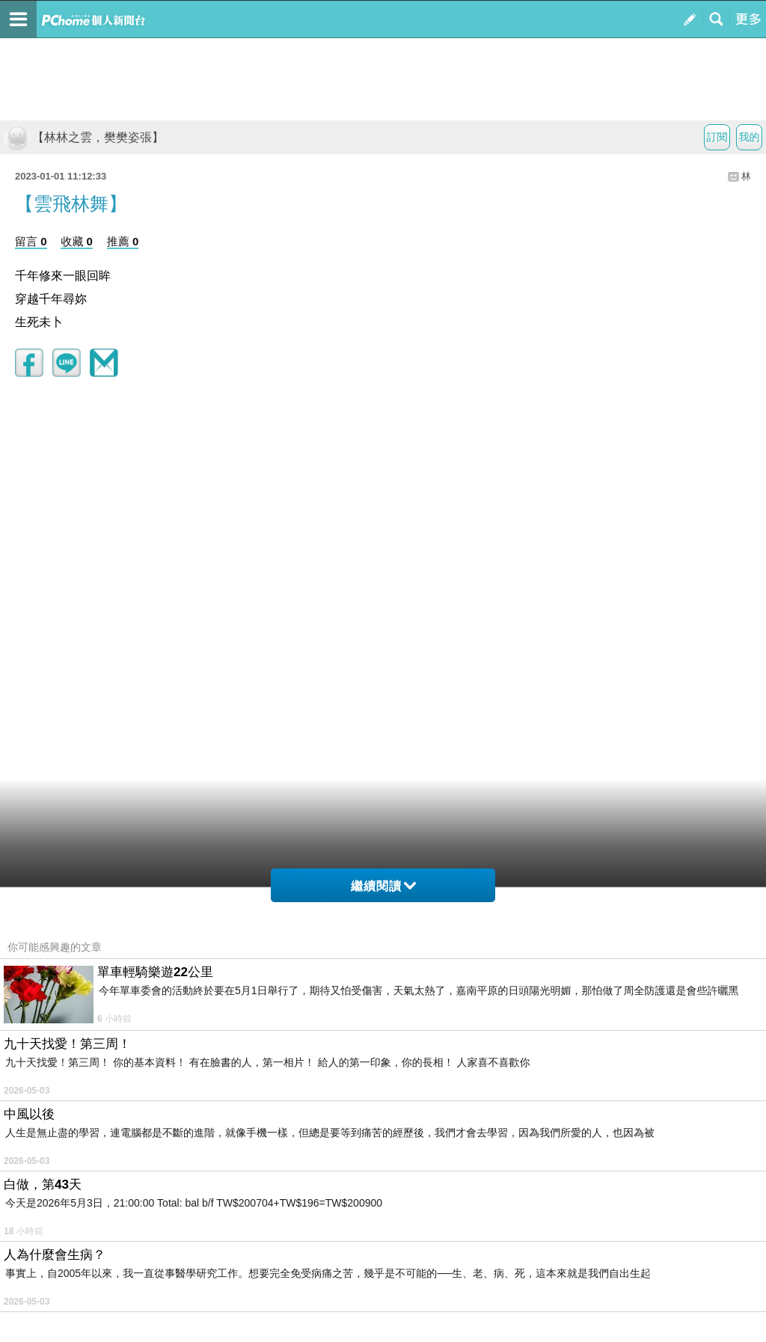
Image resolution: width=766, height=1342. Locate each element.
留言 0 (31, 241)
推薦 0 (123, 241)
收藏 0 (77, 241)
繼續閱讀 (383, 886)
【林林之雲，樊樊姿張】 (84, 137)
